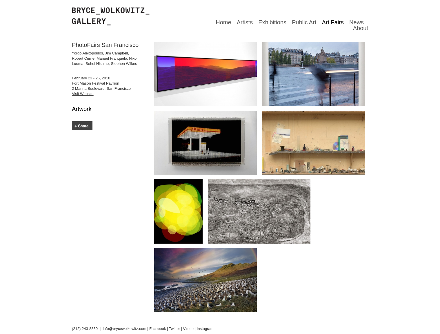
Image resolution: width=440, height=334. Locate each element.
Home (223, 22)
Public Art (304, 22)
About (360, 28)
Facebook (157, 328)
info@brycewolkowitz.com (124, 328)
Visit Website (83, 94)
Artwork (82, 109)
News (356, 22)
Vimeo (188, 328)
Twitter (174, 328)
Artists (245, 22)
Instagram (205, 328)
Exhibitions (272, 22)
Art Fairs (333, 22)
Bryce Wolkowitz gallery (111, 16)
